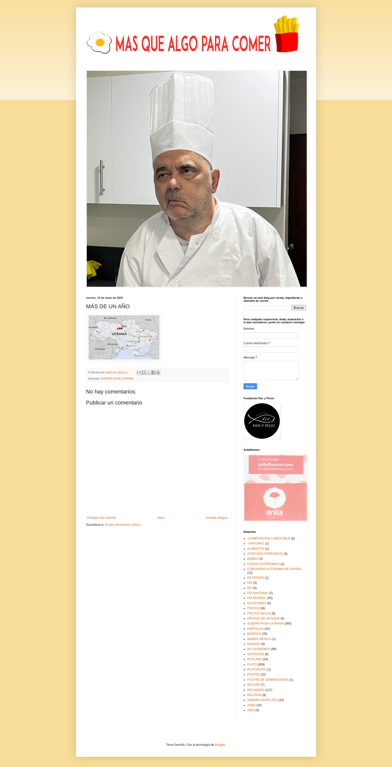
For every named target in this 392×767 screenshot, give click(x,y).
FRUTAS (253, 608)
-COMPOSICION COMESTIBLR (268, 538)
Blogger (220, 744)
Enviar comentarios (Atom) (122, 524)
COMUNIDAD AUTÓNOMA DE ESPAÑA (274, 569)
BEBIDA (252, 558)
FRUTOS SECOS (259, 613)
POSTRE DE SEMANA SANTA (267, 680)
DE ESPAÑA (255, 578)
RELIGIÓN (254, 695)
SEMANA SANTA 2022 (262, 700)
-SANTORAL (255, 543)
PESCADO (254, 659)
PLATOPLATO (256, 669)
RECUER (253, 684)
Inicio (161, 518)
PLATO (252, 664)
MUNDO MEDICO (259, 639)
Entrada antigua (216, 518)
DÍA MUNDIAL (256, 598)
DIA (249, 582)
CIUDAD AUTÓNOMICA (263, 564)
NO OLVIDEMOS (258, 649)
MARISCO (254, 634)
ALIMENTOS (255, 548)
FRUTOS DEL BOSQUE (263, 618)
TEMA (251, 705)
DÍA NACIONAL (257, 593)
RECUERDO (255, 690)
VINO (250, 710)
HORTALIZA (255, 628)
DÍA (249, 588)
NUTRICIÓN (255, 654)
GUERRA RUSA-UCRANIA (117, 378)
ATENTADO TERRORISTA (265, 554)
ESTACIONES (256, 603)
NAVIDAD (253, 644)
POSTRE (253, 674)
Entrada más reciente (101, 518)
